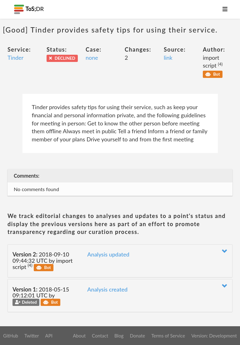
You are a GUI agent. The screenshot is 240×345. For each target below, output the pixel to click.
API (48, 335)
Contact (100, 335)
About (79, 335)
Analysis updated (108, 254)
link (168, 57)
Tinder (15, 57)
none (92, 57)
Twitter (31, 335)
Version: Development (214, 335)
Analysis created (107, 289)
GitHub (10, 335)
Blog (118, 335)
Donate (137, 335)
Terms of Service (168, 335)
